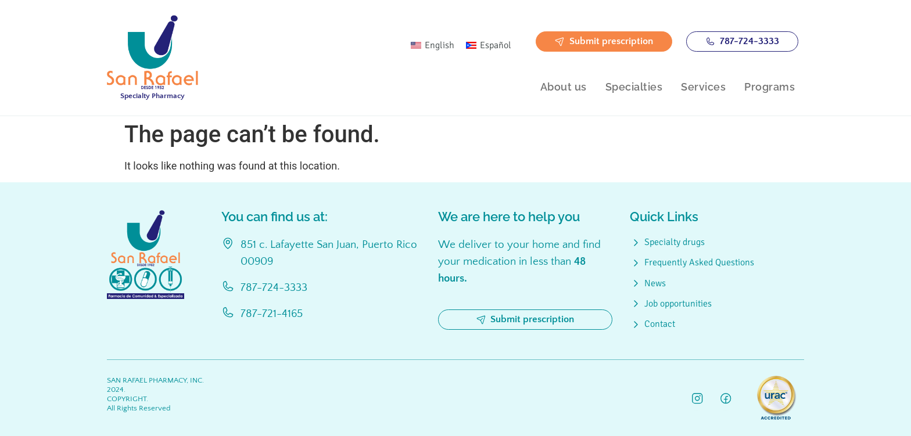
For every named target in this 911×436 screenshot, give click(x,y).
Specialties (634, 87)
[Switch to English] (432, 45)
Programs (769, 87)
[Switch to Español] (488, 45)
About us (563, 87)
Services (703, 87)
